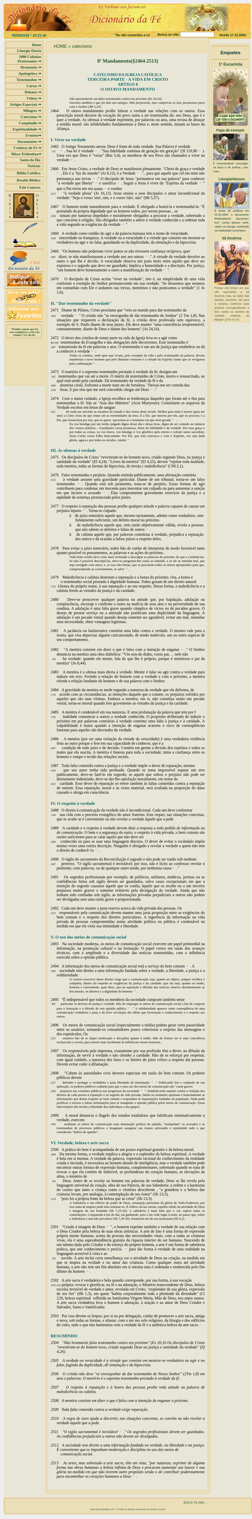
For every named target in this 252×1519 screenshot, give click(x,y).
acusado (95, 493)
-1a (91, 850)
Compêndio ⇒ (30, 123)
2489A (58, 828)
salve (121, 569)
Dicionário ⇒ (31, 67)
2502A (58, 1280)
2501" (57, 1227)
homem (127, 991)
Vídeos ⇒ (33, 98)
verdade (184, 146)
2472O (58, 338)
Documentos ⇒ (29, 142)
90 (195, 151)
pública (122, 1008)
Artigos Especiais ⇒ (25, 104)
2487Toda (60, 765)
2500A (58, 1149)
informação (143, 1082)
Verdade (129, 173)
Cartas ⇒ (33, 86)
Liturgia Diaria (29, 51)
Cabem (72, 1073)
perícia (117, 1249)
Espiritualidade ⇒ (27, 129)
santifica (109, 183)
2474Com (61, 398)
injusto (76, 510)
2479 (57, 577)
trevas (87, 179)
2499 (60, 1115)
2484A (58, 690)
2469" (57, 251)
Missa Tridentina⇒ (26, 154)
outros (139, 256)
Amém (122, 440)
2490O (58, 859)
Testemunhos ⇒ (29, 80)
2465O (58, 146)
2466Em (59, 169)
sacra (194, 1325)
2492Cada (61, 908)
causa (168, 868)
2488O (58, 810)
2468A (58, 233)
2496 (60, 1025)
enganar (174, 650)
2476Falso (61, 475)
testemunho (67, 484)
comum (179, 966)
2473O (58, 372)
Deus (145, 389)
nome (99, 189)
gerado (167, 420)
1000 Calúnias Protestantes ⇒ (29, 59)
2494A (58, 966)
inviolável (110, 1432)
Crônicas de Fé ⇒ (27, 148)
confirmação (84, 363)
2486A (59, 739)
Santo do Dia (30, 160)
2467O (59, 206)
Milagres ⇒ (32, 111)
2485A (58, 712)
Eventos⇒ (33, 135)
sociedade (133, 1091)
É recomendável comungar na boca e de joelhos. (230, 167)
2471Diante (61, 310)
